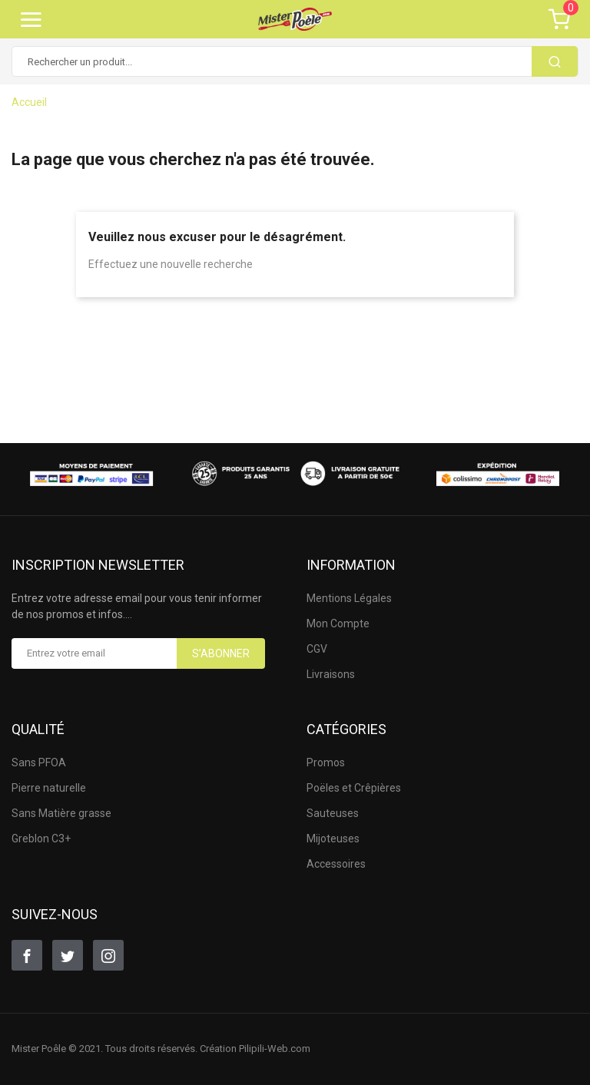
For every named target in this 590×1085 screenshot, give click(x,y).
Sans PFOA (39, 762)
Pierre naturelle (49, 788)
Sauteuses (333, 813)
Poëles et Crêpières (354, 788)
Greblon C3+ (41, 838)
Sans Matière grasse (61, 813)
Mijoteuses (333, 838)
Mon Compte (338, 623)
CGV (317, 649)
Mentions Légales (349, 598)
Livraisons (331, 674)
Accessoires (336, 864)
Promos (326, 762)
